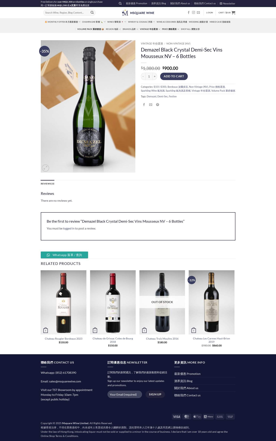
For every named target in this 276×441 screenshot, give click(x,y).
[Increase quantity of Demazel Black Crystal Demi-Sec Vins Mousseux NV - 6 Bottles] (155, 76)
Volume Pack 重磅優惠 (223, 90)
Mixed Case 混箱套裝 (220, 22)
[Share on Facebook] (144, 105)
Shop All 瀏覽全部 (190, 29)
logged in (69, 228)
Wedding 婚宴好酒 (198, 22)
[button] (227, 3)
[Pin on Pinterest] (157, 105)
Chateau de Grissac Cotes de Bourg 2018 (113, 340)
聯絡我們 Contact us (205, 3)
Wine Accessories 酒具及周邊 (172, 22)
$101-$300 (160, 86)
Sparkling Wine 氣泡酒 (153, 90)
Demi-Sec (162, 96)
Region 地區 (113, 29)
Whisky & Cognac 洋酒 (141, 22)
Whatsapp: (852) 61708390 (58, 372)
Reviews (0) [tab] (48, 183)
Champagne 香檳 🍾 (93, 22)
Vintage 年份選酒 (150, 29)
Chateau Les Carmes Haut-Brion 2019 (211, 340)
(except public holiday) (55, 399)
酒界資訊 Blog (158, 3)
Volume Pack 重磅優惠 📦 (90, 29)
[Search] (120, 3)
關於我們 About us (180, 3)
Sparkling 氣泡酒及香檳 (178, 90)
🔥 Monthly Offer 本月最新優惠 (62, 22)
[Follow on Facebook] (188, 12)
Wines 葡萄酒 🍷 (116, 22)
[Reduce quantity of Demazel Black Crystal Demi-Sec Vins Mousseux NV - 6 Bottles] (143, 76)
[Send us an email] (198, 12)
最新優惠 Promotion (136, 3)
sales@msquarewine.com (65, 381)
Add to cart (174, 76)
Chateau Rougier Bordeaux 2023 (63, 338)
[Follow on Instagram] (193, 12)
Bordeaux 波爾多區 (178, 86)
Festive (173, 96)
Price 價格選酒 (170, 29)
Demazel (151, 96)
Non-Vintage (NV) (178, 43)
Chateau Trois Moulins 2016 (162, 338)
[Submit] (92, 13)
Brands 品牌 (130, 29)
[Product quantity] (149, 76)
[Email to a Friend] (151, 105)
